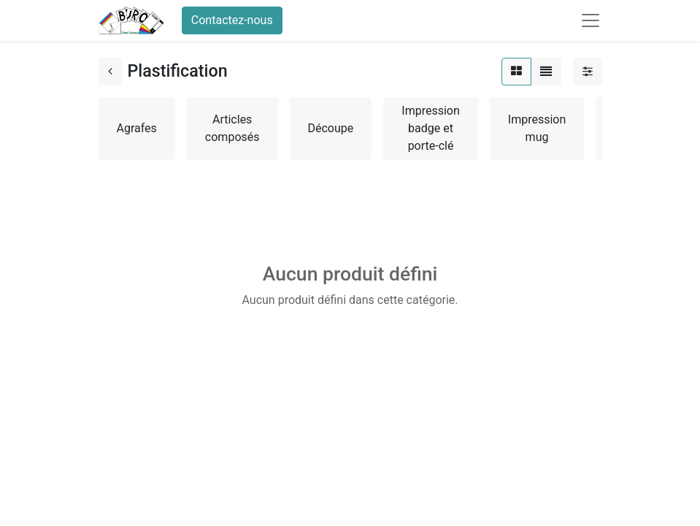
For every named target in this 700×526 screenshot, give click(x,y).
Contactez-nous (232, 20)
